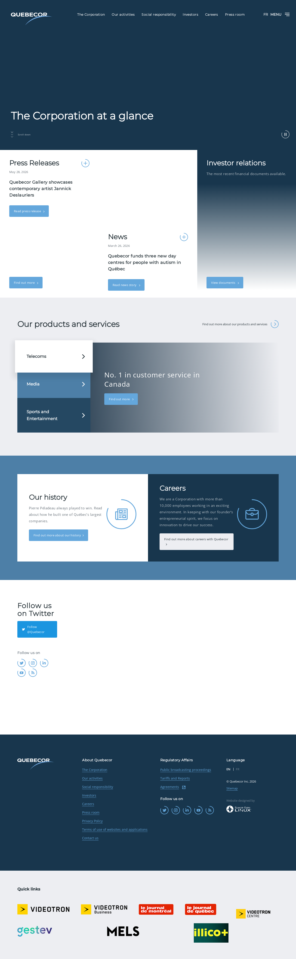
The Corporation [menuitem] (91, 14)
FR (265, 14)
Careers (88, 804)
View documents (223, 283)
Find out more (24, 283)
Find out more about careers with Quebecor (196, 539)
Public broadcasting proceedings (185, 770)
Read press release (28, 211)
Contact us (90, 838)
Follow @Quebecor (33, 629)
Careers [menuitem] (211, 14)
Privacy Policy (92, 821)
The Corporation (94, 770)
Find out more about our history (57, 535)
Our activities (92, 778)
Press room (90, 812)
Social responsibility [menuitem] (159, 14)
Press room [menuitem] (235, 14)
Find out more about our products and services (240, 324)
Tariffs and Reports (175, 778)
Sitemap (232, 788)
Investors (89, 795)
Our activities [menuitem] (123, 14)
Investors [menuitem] (190, 14)
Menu (280, 14)
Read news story (125, 285)
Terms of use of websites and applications (115, 829)
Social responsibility (97, 787)
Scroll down (21, 134)
